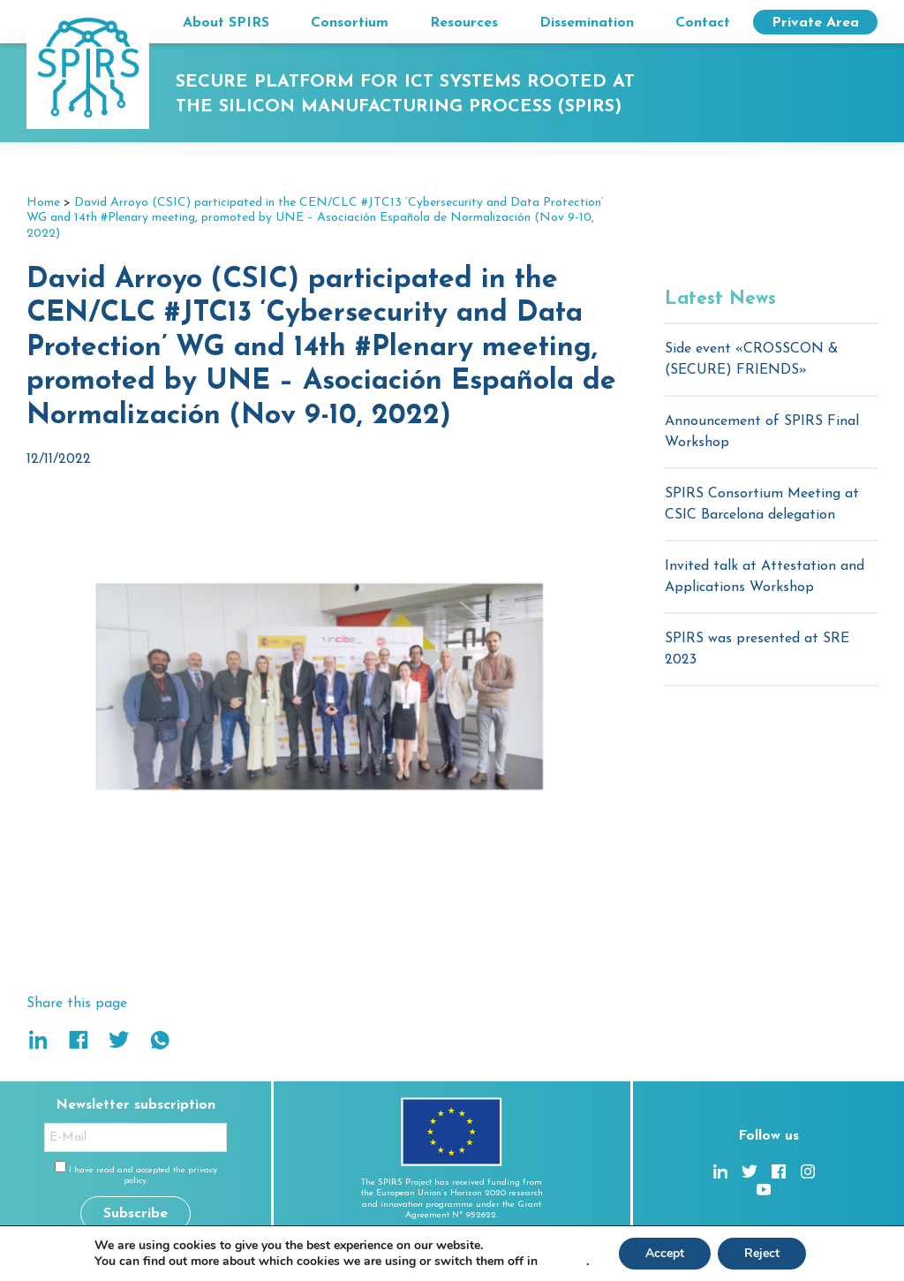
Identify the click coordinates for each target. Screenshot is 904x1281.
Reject (762, 1253)
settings (563, 1262)
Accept (664, 1253)
